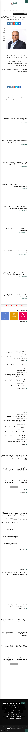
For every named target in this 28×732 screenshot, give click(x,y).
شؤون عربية (18, 718)
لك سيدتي (16, 708)
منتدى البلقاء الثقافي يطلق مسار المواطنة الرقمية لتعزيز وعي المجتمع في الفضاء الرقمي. (14, 273)
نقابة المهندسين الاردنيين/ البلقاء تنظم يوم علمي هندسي (14, 251)
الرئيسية (25, 10)
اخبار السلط (5, 703)
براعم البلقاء (20, 710)
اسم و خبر (9, 714)
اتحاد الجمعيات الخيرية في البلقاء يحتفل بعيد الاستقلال (15, 119)
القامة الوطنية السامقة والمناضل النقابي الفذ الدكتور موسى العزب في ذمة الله (15, 207)
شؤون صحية (6, 716)
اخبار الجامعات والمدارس (10, 712)
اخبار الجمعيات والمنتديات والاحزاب (17, 716)
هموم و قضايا (8, 710)
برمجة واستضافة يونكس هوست (14, 728)
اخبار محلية (18, 703)
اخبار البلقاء (12, 703)
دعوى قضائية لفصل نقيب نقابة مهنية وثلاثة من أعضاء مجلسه (15, 229)
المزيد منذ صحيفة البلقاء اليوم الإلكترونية (13, 97)
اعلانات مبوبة (22, 707)
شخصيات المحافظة (7, 707)
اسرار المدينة (15, 707)
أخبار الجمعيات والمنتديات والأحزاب (17, 10)
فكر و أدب (4, 708)
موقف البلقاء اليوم (10, 718)
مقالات (5, 705)
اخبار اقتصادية (21, 705)
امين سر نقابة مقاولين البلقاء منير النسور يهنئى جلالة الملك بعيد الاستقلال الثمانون (15, 163)
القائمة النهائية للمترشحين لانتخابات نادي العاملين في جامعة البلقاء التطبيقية (14, 185)
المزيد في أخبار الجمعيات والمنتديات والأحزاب (13, 99)
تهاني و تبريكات (20, 712)
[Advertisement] (14, 400)
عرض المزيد (14, 487)
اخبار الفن (14, 710)
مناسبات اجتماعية (16, 714)
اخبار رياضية (14, 705)
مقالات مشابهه (13, 95)
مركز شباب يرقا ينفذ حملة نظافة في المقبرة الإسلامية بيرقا (15, 295)
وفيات (9, 705)
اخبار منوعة (10, 708)
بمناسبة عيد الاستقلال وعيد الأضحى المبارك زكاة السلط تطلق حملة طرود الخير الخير (14, 141)
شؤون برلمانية (23, 708)
